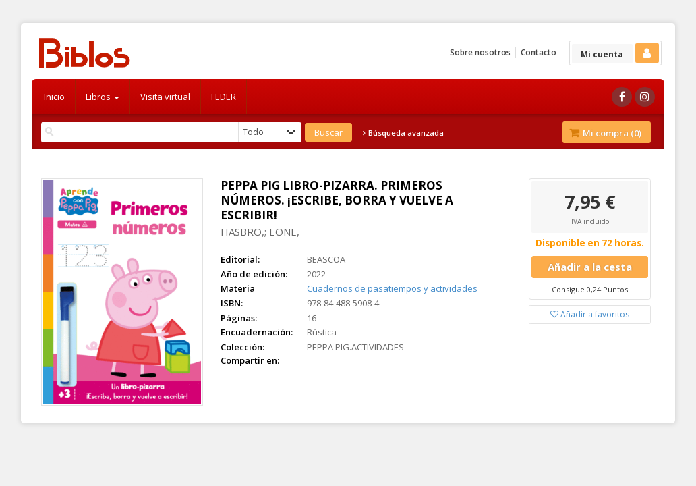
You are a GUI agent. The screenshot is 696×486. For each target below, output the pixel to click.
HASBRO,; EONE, (260, 231)
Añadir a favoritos (589, 314)
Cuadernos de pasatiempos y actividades (392, 288)
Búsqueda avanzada (403, 133)
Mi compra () (605, 133)
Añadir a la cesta (590, 266)
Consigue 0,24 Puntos (590, 289)
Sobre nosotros (480, 52)
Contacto (538, 52)
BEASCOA (326, 259)
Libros (102, 96)
